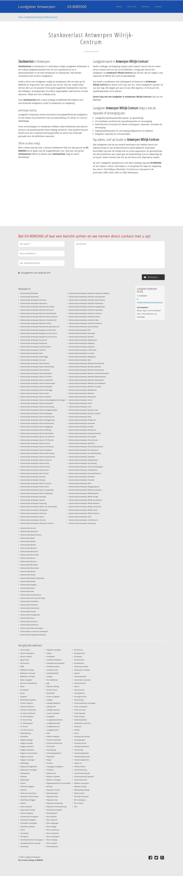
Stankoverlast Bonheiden (29, 555)
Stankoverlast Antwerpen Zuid (80, 517)
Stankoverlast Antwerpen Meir (80, 360)
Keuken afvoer (51, 690)
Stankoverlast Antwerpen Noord (81, 400)
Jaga (47, 683)
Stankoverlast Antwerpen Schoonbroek (83, 440)
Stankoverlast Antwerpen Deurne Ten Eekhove (37, 437)
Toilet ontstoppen (80, 706)
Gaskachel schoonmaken (29, 796)
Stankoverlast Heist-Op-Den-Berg (32, 598)
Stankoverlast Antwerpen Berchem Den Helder (37, 307)
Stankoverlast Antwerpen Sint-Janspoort (83, 450)
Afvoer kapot (25, 650)
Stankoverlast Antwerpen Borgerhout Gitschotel (38, 330)
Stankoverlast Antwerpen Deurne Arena (34, 363)
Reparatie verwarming (54, 803)
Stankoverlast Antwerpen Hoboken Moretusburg (87, 300)
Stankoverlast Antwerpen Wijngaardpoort (84, 487)
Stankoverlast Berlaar (28, 545)
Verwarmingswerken (81, 760)
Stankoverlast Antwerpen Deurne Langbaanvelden (38, 410)
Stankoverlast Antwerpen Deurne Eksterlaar (36, 386)
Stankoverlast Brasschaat (29, 568)
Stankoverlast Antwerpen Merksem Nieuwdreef (86, 380)
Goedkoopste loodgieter (29, 816)
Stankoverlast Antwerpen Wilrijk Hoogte (83, 497)
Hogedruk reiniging (53, 650)
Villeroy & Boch (79, 766)
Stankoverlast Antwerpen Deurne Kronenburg (37, 407)
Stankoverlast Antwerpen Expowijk (33, 497)
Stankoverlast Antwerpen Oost (80, 407)
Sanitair (77, 673)
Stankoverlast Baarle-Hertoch (31, 535)
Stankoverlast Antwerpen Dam (31, 353)
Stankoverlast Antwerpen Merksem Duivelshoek (86, 363)
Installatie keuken (52, 666)
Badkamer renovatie (27, 673)
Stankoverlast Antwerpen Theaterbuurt (83, 470)
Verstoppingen (79, 740)
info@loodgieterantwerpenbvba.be (150, 302)
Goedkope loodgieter (28, 820)
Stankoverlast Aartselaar (29, 293)
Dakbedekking (25, 733)
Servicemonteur (80, 683)
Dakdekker (24, 736)
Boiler (22, 686)
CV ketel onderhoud (27, 713)
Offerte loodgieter (53, 736)
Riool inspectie (51, 820)
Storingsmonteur (80, 696)
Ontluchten (50, 746)
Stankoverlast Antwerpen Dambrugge (34, 357)
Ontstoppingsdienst (53, 753)
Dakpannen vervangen (28, 770)
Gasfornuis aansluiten (28, 793)
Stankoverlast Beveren (28, 548)
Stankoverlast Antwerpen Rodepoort (82, 420)
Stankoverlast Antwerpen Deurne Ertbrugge (36, 390)
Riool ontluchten (52, 833)
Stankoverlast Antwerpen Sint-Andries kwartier (86, 446)
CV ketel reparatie (26, 716)
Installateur (50, 656)
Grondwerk (24, 833)
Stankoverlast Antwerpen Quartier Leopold (85, 413)
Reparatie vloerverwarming (56, 806)
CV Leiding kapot (26, 723)
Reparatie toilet (52, 800)
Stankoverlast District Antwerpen (32, 578)
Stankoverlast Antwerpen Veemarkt (82, 477)
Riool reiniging (51, 840)
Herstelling (24, 846)
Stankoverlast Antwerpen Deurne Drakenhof (36, 380)
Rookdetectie (79, 663)
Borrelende (24, 690)
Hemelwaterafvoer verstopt (30, 843)
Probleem (50, 770)
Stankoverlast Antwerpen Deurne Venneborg (36, 446)
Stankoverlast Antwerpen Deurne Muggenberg (37, 420)
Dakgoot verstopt (26, 756)
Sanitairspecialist (80, 676)
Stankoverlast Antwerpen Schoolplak (82, 437)
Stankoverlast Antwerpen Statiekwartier (83, 460)
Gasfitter (23, 790)
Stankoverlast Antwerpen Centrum (33, 350)
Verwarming (78, 750)
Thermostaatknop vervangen (85, 703)
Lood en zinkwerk (53, 713)
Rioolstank (78, 656)
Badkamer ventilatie (27, 676)
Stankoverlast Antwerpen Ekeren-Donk (34, 487)
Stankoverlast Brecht (27, 571)
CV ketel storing (26, 720)
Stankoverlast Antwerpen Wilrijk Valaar (83, 510)
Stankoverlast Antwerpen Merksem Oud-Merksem (87, 383)
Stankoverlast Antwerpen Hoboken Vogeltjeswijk (87, 307)
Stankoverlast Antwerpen (29, 297)
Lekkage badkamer (53, 703)
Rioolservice (78, 650)
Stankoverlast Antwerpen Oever (80, 403)
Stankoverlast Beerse (28, 541)
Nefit (48, 733)
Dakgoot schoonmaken (28, 753)
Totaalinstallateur (80, 720)
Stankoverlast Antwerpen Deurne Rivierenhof (37, 423)
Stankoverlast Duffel (27, 581)
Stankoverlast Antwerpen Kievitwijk (82, 333)
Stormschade (79, 700)
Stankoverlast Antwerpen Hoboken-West (84, 320)
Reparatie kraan (52, 796)
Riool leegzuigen (52, 823)
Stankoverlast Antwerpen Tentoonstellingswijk (86, 467)
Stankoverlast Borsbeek (29, 565)
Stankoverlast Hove (27, 618)
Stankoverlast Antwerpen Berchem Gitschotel (37, 310)
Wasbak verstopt (80, 786)
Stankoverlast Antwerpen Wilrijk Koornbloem (85, 500)
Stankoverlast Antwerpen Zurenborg (82, 523)
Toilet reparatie (79, 713)
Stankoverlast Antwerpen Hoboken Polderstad (86, 303)
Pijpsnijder (50, 756)
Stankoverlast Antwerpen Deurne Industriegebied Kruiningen (42, 400)
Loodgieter (50, 716)
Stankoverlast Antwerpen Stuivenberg (83, 463)
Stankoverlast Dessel (27, 575)
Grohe (22, 830)
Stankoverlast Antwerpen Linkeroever (83, 350)
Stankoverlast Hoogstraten (30, 615)
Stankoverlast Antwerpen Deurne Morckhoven (37, 417)
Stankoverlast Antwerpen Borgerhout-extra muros (38, 333)
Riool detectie (51, 816)
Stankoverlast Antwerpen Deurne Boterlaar (36, 373)
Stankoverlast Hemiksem (29, 601)
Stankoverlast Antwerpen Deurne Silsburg (35, 430)
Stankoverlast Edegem (28, 585)
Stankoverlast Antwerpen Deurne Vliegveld (36, 450)
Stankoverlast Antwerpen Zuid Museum (83, 520)
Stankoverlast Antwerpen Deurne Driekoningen (37, 383)
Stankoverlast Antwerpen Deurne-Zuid (34, 473)
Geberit (23, 803)
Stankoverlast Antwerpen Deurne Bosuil (35, 370)
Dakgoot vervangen (27, 760)
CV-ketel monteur (26, 730)
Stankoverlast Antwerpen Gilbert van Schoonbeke (38, 506)
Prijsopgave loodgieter (54, 766)
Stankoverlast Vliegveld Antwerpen (33, 635)
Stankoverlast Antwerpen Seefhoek (82, 443)
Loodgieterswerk (52, 730)
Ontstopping (51, 750)
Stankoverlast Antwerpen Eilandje (32, 480)
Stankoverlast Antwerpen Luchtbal (81, 353)
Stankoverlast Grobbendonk (30, 595)
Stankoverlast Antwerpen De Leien (33, 360)
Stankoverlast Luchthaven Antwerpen (34, 631)
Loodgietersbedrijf (53, 723)
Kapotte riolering (52, 686)
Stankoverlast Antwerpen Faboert (32, 500)
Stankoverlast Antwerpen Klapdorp (82, 343)
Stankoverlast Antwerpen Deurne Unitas (35, 443)
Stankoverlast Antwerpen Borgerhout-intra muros (38, 337)
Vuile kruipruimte (80, 780)
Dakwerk (23, 776)
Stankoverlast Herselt (28, 611)
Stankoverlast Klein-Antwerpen (31, 628)
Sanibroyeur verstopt (82, 670)
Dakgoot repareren (27, 750)
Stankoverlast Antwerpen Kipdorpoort (83, 340)
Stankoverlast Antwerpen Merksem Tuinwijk (85, 386)
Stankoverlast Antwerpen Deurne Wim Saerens (37, 453)
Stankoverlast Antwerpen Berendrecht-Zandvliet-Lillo (39, 326)
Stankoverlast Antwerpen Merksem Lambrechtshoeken (89, 373)
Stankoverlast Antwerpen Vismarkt (81, 480)
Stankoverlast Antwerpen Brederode (33, 343)
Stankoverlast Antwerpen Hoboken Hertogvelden (87, 297)
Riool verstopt (51, 843)
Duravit (23, 783)
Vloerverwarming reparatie (84, 776)
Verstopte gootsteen (81, 746)
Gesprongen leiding (27, 810)
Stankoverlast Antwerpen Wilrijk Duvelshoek (85, 490)
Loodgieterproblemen (54, 720)
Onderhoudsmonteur (54, 743)
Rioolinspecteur (52, 846)
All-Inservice (24, 663)
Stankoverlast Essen (27, 588)
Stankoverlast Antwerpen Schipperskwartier (85, 433)
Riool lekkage (51, 826)
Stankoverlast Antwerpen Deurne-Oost (34, 470)
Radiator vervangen (53, 780)
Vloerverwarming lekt (82, 773)
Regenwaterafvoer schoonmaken (58, 783)
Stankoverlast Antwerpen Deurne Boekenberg (37, 367)
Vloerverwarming (80, 770)
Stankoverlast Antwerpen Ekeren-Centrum (35, 483)
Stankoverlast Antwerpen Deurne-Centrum (36, 460)
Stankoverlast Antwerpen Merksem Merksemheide (87, 377)
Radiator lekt (51, 773)
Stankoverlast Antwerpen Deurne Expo (34, 393)
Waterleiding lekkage (81, 790)
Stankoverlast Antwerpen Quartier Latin (83, 410)
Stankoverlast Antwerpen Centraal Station (35, 347)
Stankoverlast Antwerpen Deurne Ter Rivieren (37, 440)
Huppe (48, 653)
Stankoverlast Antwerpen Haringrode (34, 510)
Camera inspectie (26, 703)
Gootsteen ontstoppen (28, 823)
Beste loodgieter (26, 680)
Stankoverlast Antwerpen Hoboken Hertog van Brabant (89, 293)
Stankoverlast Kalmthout (29, 625)
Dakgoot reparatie (27, 746)
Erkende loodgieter (27, 786)
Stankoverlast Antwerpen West (80, 483)
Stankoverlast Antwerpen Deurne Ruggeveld (36, 427)
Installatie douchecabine (55, 663)
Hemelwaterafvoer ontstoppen (31, 840)
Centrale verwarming (28, 710)
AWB (22, 666)
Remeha (49, 786)
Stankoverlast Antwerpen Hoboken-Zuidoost (85, 323)
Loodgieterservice (52, 726)
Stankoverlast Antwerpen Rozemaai (82, 423)
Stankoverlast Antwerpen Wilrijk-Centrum (41, 17)
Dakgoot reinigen (26, 743)
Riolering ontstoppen (54, 810)
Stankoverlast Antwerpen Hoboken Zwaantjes (86, 310)
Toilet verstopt (79, 716)
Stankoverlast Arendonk (29, 531)
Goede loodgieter (26, 813)
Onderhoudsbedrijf (53, 740)
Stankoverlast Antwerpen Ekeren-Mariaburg (36, 493)
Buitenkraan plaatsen (28, 700)
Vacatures (77, 726)
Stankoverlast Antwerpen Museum (81, 393)
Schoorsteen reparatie (82, 680)
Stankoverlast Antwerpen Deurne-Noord (35, 467)
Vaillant (77, 730)
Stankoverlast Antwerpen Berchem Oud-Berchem (38, 320)
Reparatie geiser (52, 793)
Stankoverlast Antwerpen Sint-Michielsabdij (85, 453)
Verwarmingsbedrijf (81, 753)
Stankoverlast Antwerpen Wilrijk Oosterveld (85, 506)
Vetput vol (78, 763)
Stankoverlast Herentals (29, 605)
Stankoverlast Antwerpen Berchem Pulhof (35, 323)
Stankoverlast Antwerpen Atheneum (33, 303)
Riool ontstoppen (52, 836)
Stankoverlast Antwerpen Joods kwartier (83, 326)
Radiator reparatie (53, 776)
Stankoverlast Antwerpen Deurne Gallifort (35, 397)
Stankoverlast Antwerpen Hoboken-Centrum (85, 313)
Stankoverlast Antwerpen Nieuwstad (82, 397)
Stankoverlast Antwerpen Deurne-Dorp (34, 463)
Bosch (22, 693)
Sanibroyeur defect (81, 666)
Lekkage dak (51, 706)
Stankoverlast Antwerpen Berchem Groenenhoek (38, 313)
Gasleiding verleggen (28, 800)
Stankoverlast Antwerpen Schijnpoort (82, 430)
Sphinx (76, 686)
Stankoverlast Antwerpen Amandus (33, 300)
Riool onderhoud (52, 830)
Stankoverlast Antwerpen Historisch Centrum (36, 523)
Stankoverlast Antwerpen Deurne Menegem (36, 413)
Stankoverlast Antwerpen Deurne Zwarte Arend (37, 457)
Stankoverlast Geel (27, 591)
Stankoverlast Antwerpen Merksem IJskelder (85, 367)
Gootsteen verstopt (27, 826)
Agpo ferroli (24, 660)
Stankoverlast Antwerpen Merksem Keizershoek (86, 370)
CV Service (24, 726)
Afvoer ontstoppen (27, 653)
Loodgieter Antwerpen (36, 6)
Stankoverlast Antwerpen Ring (80, 417)
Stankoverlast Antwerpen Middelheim (83, 390)
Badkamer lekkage (27, 670)
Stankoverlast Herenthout (29, 608)
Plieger (48, 760)
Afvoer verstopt (26, 656)
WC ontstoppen (80, 800)
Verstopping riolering (82, 736)
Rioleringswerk (51, 813)
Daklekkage (24, 763)
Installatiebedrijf (52, 673)
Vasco (76, 733)
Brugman (23, 696)
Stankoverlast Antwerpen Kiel (79, 330)
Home (20, 17)
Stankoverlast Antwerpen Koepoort (82, 347)
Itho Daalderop (52, 680)
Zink (75, 806)
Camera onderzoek (27, 706)
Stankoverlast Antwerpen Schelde (81, 427)
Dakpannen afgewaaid (28, 766)
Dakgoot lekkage (26, 740)
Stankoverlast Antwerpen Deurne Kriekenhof (36, 403)
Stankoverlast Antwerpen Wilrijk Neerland (84, 503)
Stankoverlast (79, 690)
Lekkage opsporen (53, 710)
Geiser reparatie (26, 806)
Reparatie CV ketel (53, 790)
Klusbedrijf (50, 693)
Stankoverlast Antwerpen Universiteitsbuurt (85, 473)
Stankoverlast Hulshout (29, 621)
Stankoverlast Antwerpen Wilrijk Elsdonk (84, 493)
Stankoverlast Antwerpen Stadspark (82, 457)
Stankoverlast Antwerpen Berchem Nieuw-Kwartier (39, 317)
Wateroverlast (79, 793)
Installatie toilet (52, 670)
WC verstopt (78, 803)
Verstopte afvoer (80, 743)
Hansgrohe (24, 836)
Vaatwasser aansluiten (82, 723)
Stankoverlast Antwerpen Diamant (33, 477)
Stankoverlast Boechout (29, 551)
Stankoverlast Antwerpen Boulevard (33, 340)
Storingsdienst (79, 693)
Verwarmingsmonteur (82, 756)
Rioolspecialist (79, 653)
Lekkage (49, 700)
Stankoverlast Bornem (28, 561)
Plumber (49, 763)
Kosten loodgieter (53, 696)
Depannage (24, 780)
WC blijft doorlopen (81, 796)
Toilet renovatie (80, 710)
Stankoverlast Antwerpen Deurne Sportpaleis (36, 433)
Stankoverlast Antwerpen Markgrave (82, 357)
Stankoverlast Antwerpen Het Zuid (33, 520)
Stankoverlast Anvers (28, 528)
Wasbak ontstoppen (81, 783)
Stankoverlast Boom (27, 558)
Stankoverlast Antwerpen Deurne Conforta (36, 377)
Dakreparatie (25, 773)
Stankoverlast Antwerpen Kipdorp (81, 337)
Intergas (49, 676)
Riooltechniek (79, 660)
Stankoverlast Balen (27, 538)
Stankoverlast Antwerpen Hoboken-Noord (84, 317)
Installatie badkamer (53, 660)
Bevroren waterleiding (28, 683)
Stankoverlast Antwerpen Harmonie (33, 513)
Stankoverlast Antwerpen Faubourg (33, 503)
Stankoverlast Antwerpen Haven (32, 517)
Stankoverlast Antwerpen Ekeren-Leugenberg (37, 490)
